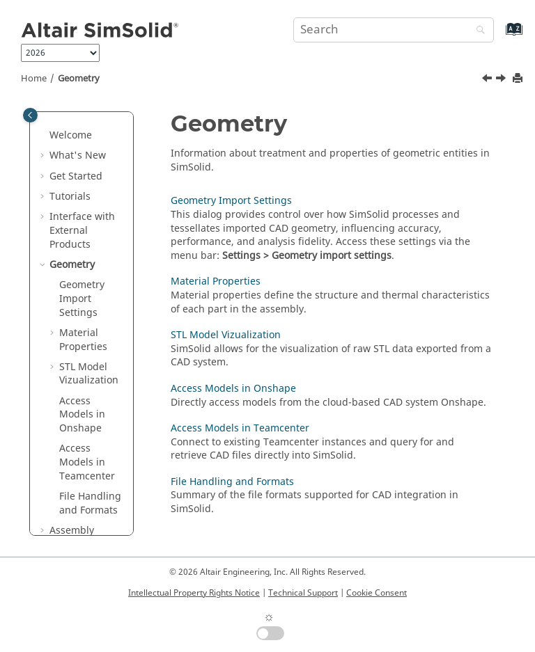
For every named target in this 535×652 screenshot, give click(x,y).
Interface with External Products (82, 230)
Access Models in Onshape (233, 388)
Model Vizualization (88, 374)
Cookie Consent (376, 593)
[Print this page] (519, 79)
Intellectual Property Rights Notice (194, 593)
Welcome (70, 135)
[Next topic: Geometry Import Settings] (502, 80)
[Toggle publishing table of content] (30, 115)
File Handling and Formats (90, 503)
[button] (43, 136)
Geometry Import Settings (81, 298)
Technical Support (303, 593)
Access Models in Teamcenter (87, 462)
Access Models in (82, 415)
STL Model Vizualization (226, 335)
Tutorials (70, 196)
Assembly (71, 530)
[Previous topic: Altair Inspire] (488, 80)
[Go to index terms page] (499, 36)
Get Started (75, 176)
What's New (77, 155)
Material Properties (83, 340)
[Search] (477, 31)
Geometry (79, 78)
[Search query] (393, 29)
